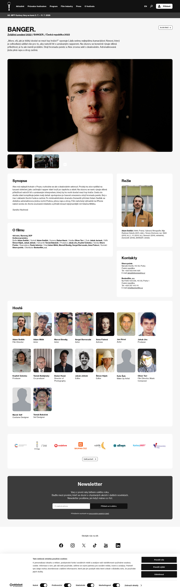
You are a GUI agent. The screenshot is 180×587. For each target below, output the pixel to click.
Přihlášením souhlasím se (90, 513)
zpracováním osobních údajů (99, 513)
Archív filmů (164, 27)
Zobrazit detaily (131, 582)
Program (54, 6)
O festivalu (89, 6)
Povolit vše (159, 556)
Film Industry (67, 6)
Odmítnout (159, 571)
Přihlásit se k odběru (109, 506)
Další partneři (88, 459)
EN (145, 6)
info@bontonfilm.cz (135, 288)
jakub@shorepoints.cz (136, 273)
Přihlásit (164, 6)
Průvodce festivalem (37, 6)
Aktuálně (20, 6)
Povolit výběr (159, 564)
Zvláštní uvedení (17, 34)
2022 (29, 34)
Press (78, 6)
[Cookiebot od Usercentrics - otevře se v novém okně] (16, 582)
